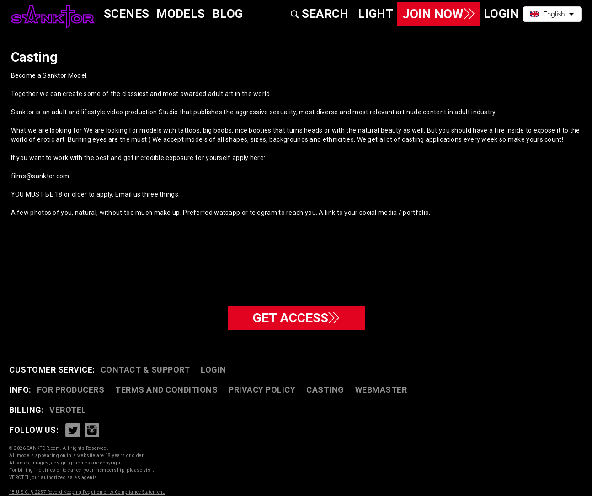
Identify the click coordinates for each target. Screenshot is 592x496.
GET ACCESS (296, 317)
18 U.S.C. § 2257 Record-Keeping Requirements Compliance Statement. (87, 492)
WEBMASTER (381, 390)
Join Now (438, 13)
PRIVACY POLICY (262, 390)
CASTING (325, 390)
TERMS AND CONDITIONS (166, 390)
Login (213, 369)
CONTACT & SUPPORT (145, 369)
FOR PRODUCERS (71, 390)
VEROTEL (67, 410)
